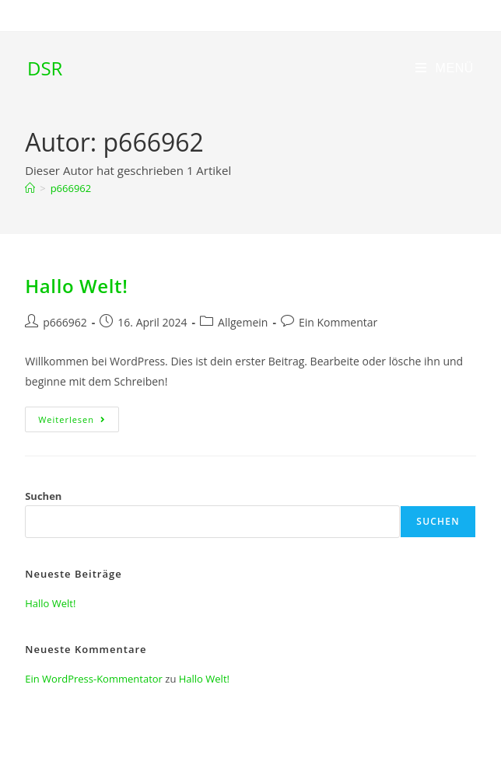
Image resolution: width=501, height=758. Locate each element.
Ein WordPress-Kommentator (94, 679)
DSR (44, 68)
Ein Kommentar (338, 322)
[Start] (30, 188)
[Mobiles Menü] (444, 68)
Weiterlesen (78, 422)
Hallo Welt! (76, 286)
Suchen (43, 496)
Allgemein (243, 322)
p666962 (71, 188)
